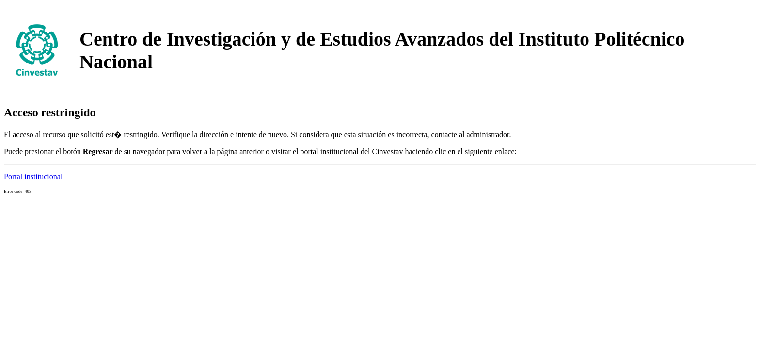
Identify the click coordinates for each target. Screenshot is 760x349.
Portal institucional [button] (33, 177)
